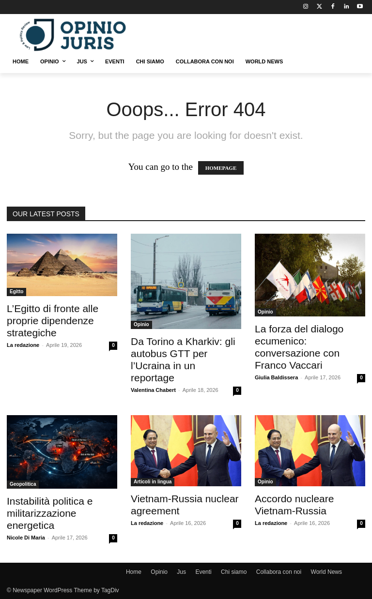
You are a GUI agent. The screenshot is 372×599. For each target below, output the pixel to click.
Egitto (16, 291)
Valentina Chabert (153, 390)
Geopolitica (23, 484)
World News (326, 572)
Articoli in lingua (152, 481)
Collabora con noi (278, 572)
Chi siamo (234, 572)
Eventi (203, 572)
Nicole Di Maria (26, 537)
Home (133, 572)
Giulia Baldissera (276, 377)
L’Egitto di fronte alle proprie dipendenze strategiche (52, 320)
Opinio (141, 324)
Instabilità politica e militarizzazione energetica (50, 513)
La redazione (23, 345)
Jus (181, 572)
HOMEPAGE (221, 168)
